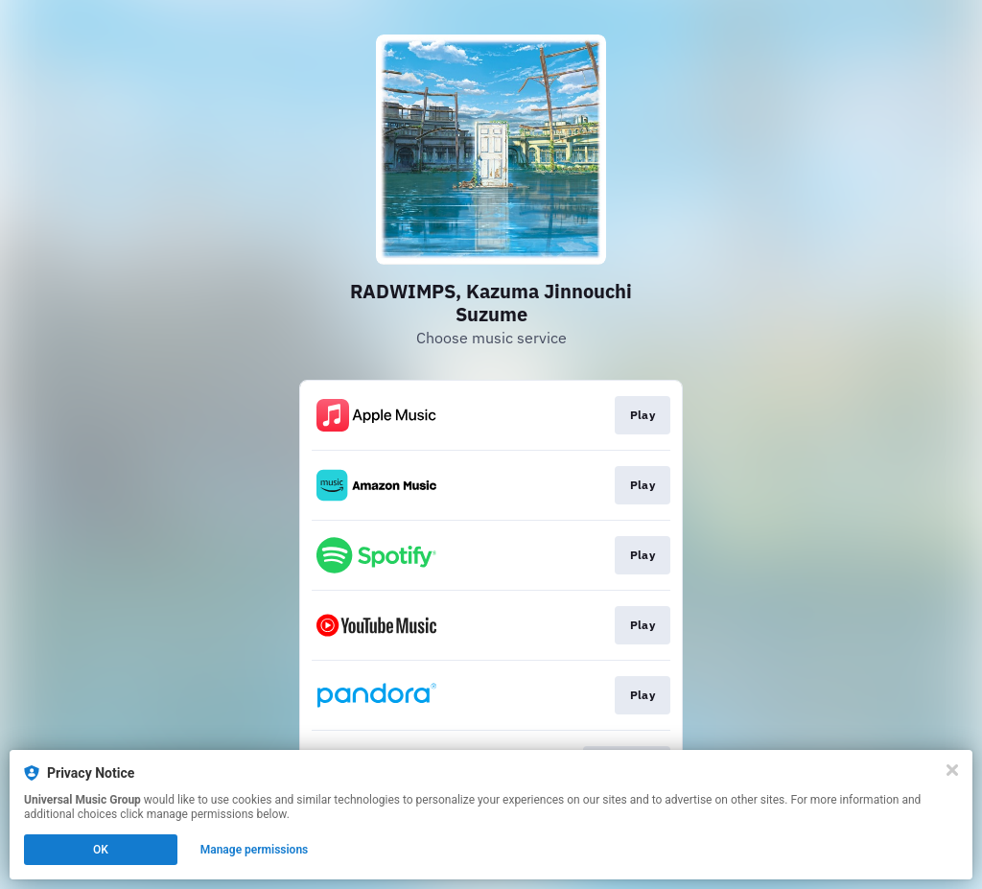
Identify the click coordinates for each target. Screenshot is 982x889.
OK (100, 849)
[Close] (952, 770)
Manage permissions (254, 849)
